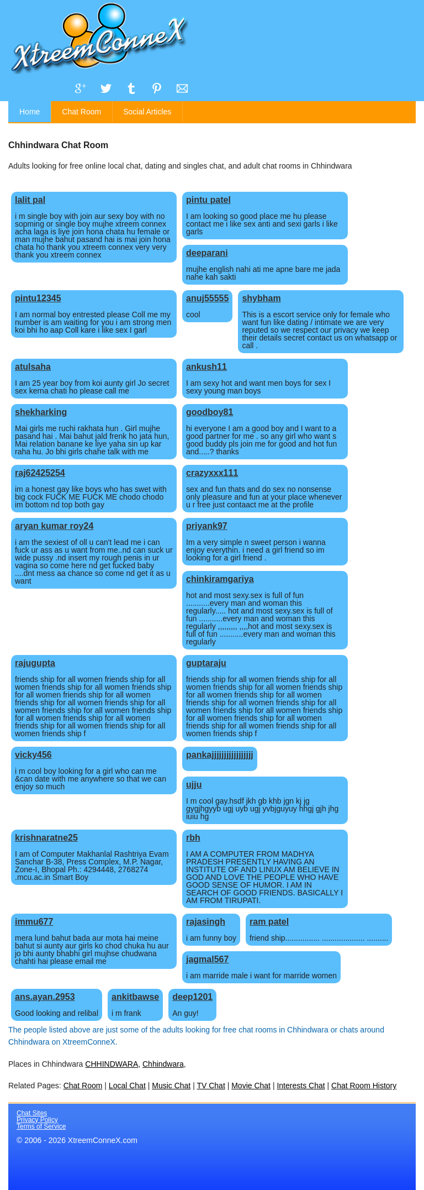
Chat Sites (32, 1113)
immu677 (34, 921)
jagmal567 (207, 959)
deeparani (207, 253)
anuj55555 (207, 298)
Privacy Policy (37, 1120)
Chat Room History (363, 1085)
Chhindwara (163, 1064)
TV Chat (211, 1085)
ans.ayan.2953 (45, 997)
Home (29, 111)
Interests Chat (301, 1085)
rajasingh (205, 921)
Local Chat (127, 1085)
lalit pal (30, 200)
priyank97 (206, 526)
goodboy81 (209, 412)
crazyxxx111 (212, 473)
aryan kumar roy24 (54, 526)
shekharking (41, 412)
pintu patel (208, 200)
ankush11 (206, 366)
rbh (193, 837)
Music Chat (171, 1085)
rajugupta (35, 663)
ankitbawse (135, 997)
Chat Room (81, 111)
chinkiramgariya (220, 579)
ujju (194, 784)
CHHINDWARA (111, 1064)
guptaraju (206, 663)
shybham (261, 298)
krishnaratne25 (46, 837)
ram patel (269, 921)
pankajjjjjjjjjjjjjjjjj (219, 754)
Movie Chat (251, 1085)
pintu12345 (38, 298)
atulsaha (33, 366)
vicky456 (33, 754)
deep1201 (192, 997)
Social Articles (147, 111)
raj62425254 (40, 473)
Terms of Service (41, 1126)
